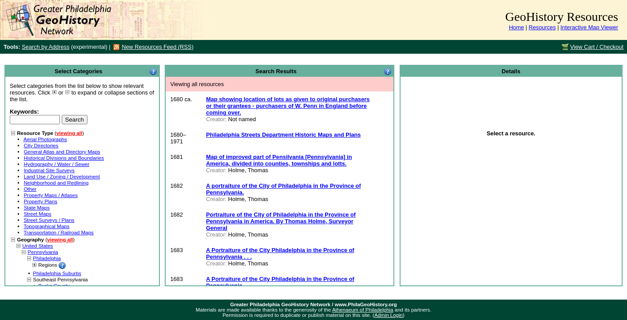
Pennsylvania (43, 252)
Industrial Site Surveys (49, 170)
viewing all (69, 133)
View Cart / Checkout (596, 46)
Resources (542, 27)
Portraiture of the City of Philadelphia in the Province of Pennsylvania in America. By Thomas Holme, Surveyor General (281, 221)
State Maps (36, 207)
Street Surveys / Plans (49, 220)
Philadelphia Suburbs (57, 273)
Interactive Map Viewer (589, 27)
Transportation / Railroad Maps (59, 232)
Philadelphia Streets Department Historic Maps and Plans (283, 134)
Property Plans (40, 201)
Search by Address (45, 46)
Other (30, 189)
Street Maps (37, 214)
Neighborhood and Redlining (56, 183)
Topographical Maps (46, 226)
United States (37, 246)
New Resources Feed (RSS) (157, 46)
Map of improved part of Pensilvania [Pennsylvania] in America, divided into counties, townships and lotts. (279, 160)
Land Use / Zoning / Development (62, 176)
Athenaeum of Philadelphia (362, 309)
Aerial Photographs (45, 139)
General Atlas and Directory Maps (62, 151)
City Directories (41, 145)
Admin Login (388, 315)
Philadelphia (47, 258)
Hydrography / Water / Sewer (56, 164)
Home (516, 27)
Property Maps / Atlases (51, 195)
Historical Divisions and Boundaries (64, 158)
